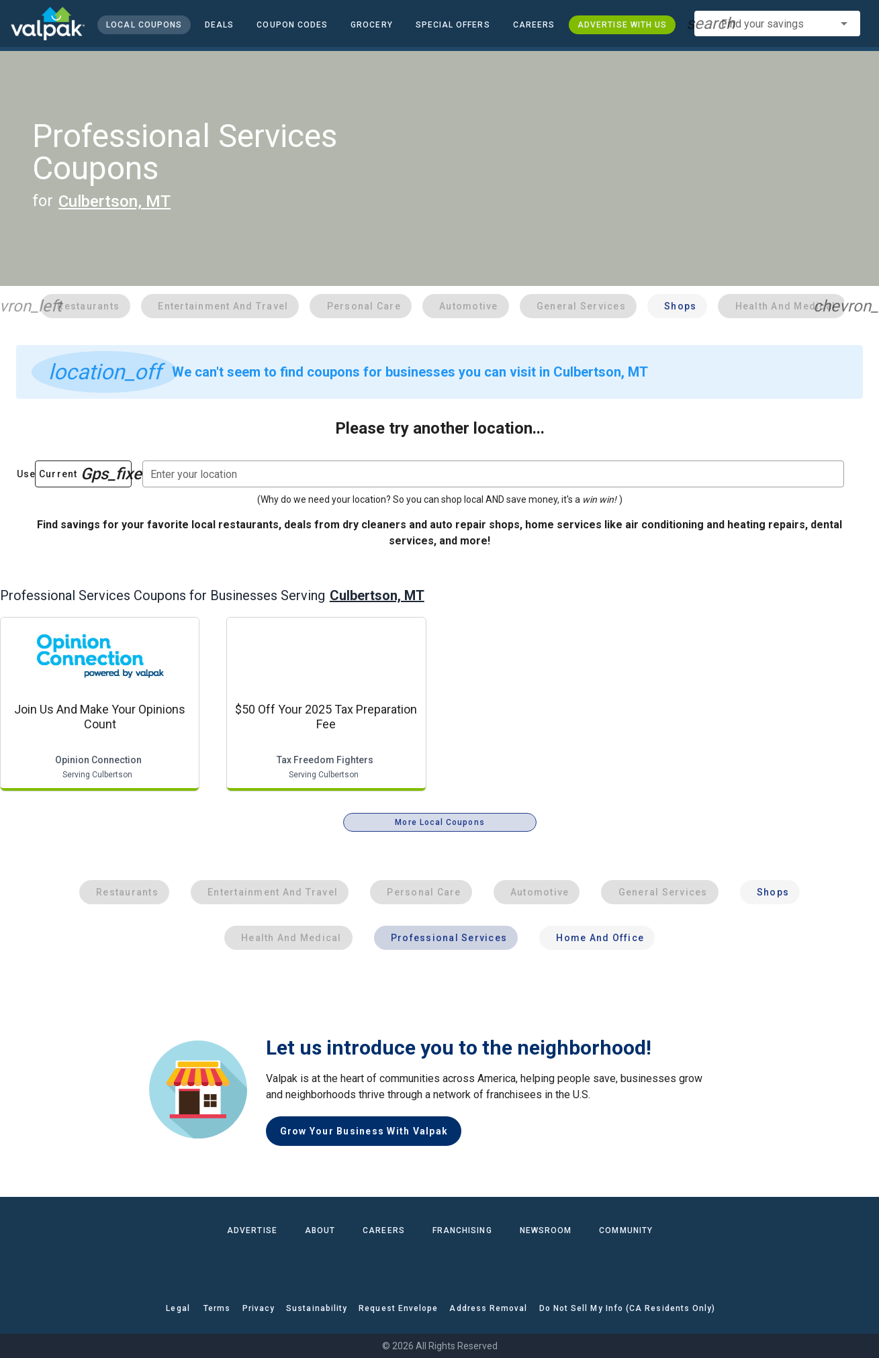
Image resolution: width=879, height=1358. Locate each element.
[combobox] (777, 23)
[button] (452, 24)
